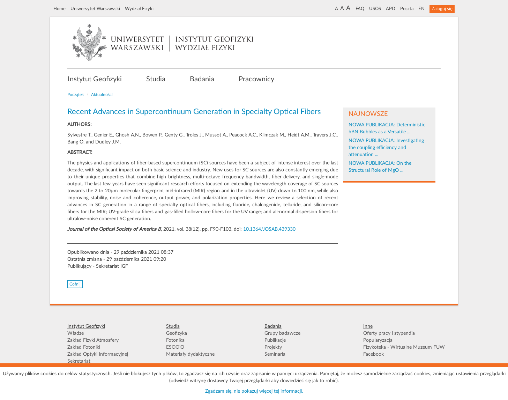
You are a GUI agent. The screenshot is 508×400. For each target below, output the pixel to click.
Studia (155, 79)
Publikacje (275, 340)
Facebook (373, 354)
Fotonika (175, 340)
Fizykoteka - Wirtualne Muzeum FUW (404, 347)
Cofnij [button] (75, 284)
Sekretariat (78, 361)
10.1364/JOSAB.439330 (269, 229)
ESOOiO (175, 347)
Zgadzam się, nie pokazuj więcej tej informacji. (254, 391)
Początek (75, 94)
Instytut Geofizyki (95, 79)
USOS (375, 9)
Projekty (273, 347)
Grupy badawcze (282, 333)
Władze (75, 333)
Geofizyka (176, 333)
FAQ (360, 9)
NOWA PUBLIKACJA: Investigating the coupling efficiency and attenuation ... (386, 147)
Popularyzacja (378, 340)
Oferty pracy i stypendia (389, 333)
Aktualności (102, 94)
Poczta (406, 9)
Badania (202, 79)
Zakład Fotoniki (83, 347)
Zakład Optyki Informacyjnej (97, 354)
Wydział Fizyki (139, 9)
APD (390, 9)
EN (421, 9)
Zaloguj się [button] (442, 9)
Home (59, 9)
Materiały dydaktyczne (190, 354)
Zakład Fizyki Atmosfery (93, 340)
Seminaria (274, 354)
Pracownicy (256, 79)
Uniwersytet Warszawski (95, 9)
